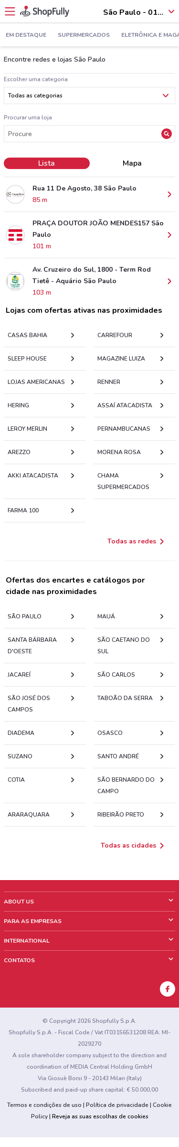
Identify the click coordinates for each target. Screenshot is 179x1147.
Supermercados (84, 35)
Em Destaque (26, 35)
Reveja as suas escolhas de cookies (100, 1116)
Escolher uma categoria (36, 79)
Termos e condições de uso (44, 1105)
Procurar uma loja (28, 117)
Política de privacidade (117, 1105)
